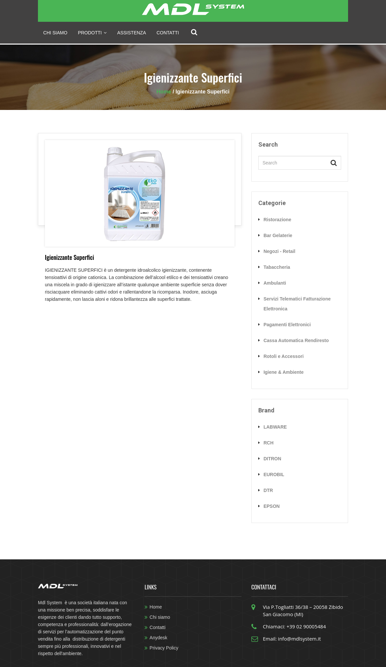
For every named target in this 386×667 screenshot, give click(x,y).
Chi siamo (55, 32)
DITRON (272, 458)
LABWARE (275, 427)
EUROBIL (274, 474)
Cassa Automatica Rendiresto (296, 340)
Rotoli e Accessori (284, 356)
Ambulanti (275, 283)
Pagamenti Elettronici (287, 324)
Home (164, 91)
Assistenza (131, 32)
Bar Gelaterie (278, 235)
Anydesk (158, 637)
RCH (268, 442)
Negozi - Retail (279, 251)
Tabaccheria (277, 267)
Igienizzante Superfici (69, 257)
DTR (268, 490)
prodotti (92, 32)
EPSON (272, 506)
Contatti (168, 32)
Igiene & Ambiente (284, 372)
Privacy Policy (163, 647)
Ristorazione (277, 219)
